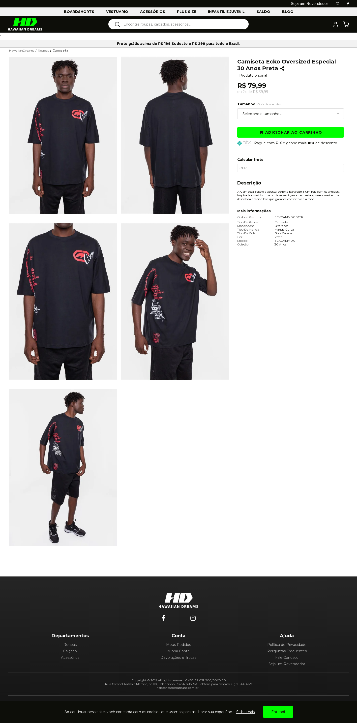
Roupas (70, 644)
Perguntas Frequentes (287, 651)
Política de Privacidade (286, 644)
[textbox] (181, 24)
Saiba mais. (245, 712)
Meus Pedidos (178, 644)
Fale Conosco (286, 657)
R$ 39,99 (260, 92)
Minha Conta (178, 651)
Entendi (278, 712)
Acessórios (70, 657)
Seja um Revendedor (286, 664)
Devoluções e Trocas (178, 657)
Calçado (70, 651)
